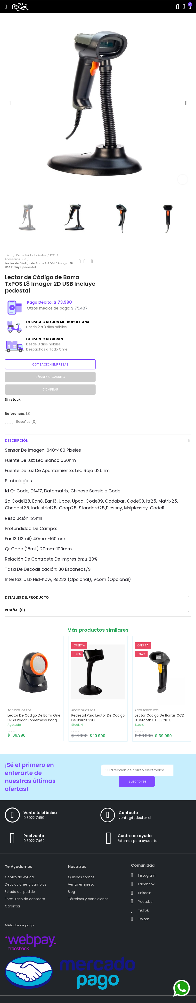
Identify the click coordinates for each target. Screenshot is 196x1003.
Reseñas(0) (15, 610)
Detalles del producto (27, 597)
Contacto (128, 812)
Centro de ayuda (135, 836)
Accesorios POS (19, 710)
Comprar (50, 389)
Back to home (85, 261)
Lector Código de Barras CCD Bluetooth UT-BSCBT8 (159, 718)
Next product (92, 261)
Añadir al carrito (50, 377)
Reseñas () (26, 421)
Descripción (16, 440)
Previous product (79, 261)
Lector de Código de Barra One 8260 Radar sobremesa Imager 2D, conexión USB (34, 720)
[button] (10, 103)
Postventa (34, 836)
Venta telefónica (40, 812)
